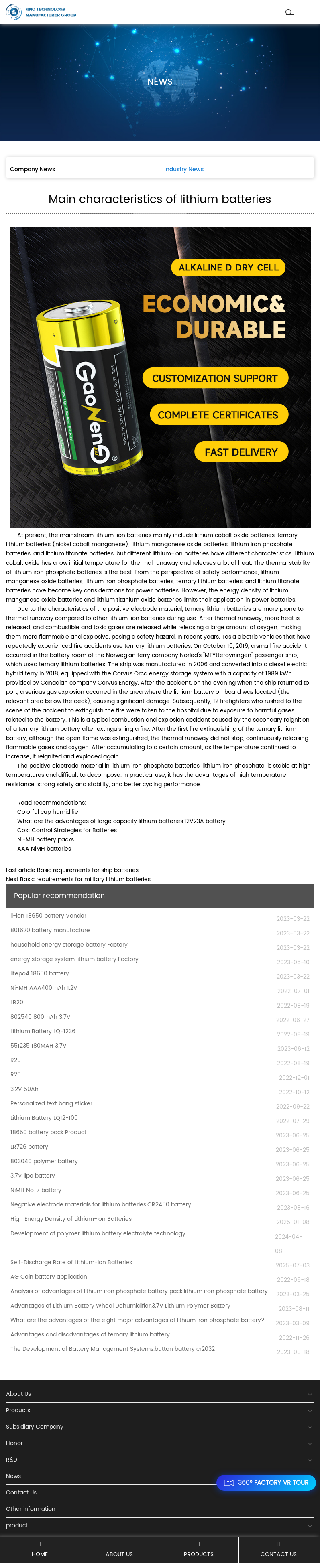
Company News (32, 169)
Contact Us (279, 1550)
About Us (119, 1550)
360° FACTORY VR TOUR (266, 1483)
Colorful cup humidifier (48, 812)
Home (39, 1550)
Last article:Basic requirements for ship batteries (72, 870)
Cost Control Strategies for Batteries (67, 830)
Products (198, 1550)
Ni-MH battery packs (45, 839)
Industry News (184, 169)
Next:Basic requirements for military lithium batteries (78, 879)
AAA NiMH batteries (44, 848)
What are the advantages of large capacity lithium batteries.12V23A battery (121, 821)
